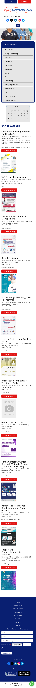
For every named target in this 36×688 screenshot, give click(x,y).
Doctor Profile (18, 615)
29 (8, 118)
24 (14, 117)
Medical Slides (18, 605)
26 (21, 117)
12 (21, 113)
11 (18, 113)
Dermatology (9, 81)
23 (11, 117)
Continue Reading (9, 151)
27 (24, 117)
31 (14, 118)
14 (27, 113)
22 (8, 117)
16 (11, 115)
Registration (24, 2)
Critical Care (8, 73)
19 (21, 115)
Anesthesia (8, 57)
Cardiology (8, 69)
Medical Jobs (18, 612)
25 (18, 117)
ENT (6, 92)
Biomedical (8, 65)
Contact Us (14, 16)
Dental (7, 77)
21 (27, 115)
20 (24, 115)
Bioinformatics (9, 61)
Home (18, 602)
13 (24, 113)
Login (10, 2)
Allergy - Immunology (11, 54)
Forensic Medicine (10, 100)
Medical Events (18, 609)
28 (27, 117)
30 (11, 118)
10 (14, 113)
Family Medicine (10, 96)
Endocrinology (9, 88)
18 (18, 115)
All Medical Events (10, 50)
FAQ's (19, 16)
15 (8, 115)
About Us (7, 16)
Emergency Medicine (11, 84)
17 (14, 115)
